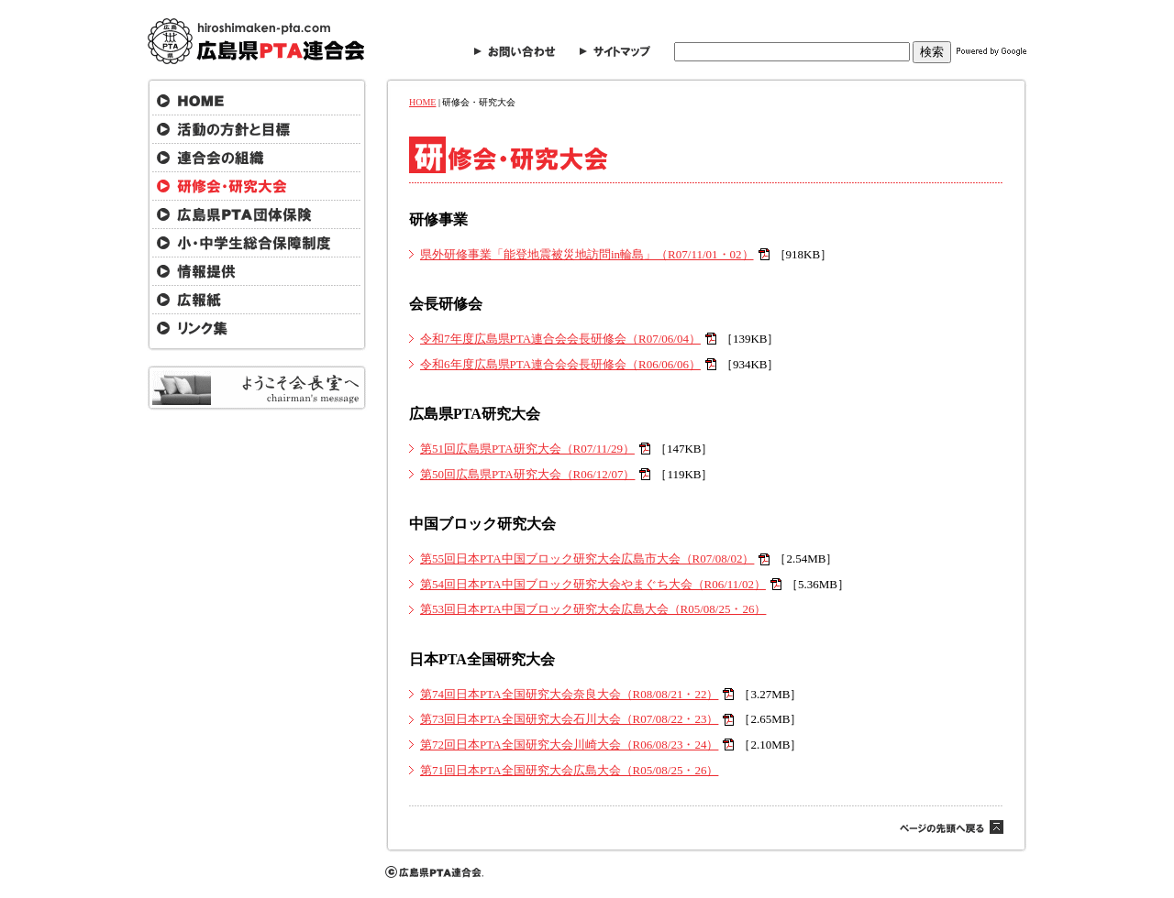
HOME (422, 102)
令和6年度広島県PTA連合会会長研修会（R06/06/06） (560, 364)
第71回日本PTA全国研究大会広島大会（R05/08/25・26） (569, 770)
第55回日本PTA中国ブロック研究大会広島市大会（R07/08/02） (587, 558)
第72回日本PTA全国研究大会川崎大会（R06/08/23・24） (569, 744)
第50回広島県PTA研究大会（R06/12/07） (527, 474)
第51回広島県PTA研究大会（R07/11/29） (527, 448)
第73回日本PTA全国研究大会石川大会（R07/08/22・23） (569, 719)
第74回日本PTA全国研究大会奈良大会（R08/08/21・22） (569, 694)
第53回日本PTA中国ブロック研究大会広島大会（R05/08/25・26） (593, 609)
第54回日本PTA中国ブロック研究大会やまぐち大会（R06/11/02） (593, 584)
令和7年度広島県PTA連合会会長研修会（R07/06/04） (560, 338)
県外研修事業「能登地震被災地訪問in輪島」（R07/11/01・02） (587, 254)
